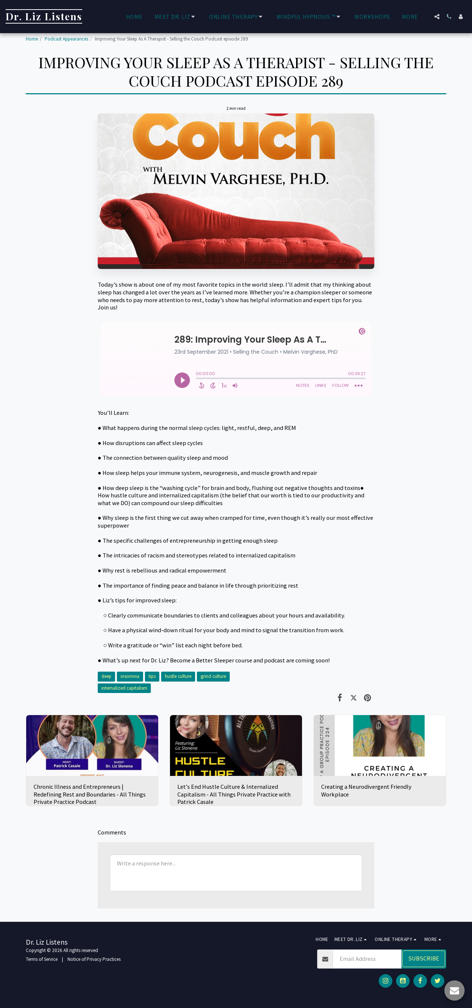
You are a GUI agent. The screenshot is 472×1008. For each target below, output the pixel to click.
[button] (176, 16)
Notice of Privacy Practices (94, 959)
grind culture (213, 676)
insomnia (130, 676)
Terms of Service (42, 959)
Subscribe (423, 958)
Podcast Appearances (66, 39)
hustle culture (178, 676)
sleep (106, 676)
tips (152, 676)
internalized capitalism (124, 688)
